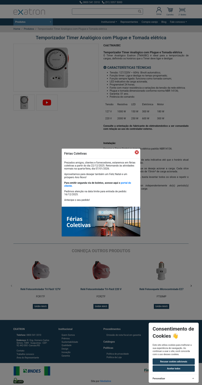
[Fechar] (137, 152)
